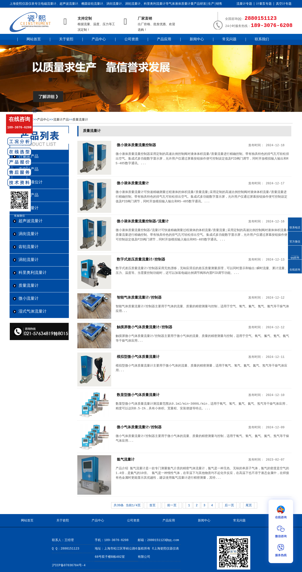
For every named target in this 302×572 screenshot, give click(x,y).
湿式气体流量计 (32, 311)
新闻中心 (197, 39)
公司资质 (131, 39)
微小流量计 (28, 298)
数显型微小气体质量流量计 (138, 395)
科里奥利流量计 (32, 273)
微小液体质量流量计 (133, 183)
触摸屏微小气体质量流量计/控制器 (145, 327)
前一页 (172, 505)
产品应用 (164, 39)
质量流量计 (80, 119)
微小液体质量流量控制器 (136, 145)
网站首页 (34, 39)
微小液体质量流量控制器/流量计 (143, 221)
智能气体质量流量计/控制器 (139, 298)
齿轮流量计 (28, 247)
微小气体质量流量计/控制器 (139, 427)
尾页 (249, 505)
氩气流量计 (126, 460)
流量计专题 (244, 4)
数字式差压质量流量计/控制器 (141, 260)
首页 (152, 505)
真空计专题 (284, 4)
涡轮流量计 (28, 260)
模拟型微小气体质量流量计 (138, 357)
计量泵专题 (264, 4)
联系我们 (262, 39)
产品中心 (99, 39)
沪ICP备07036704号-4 (69, 565)
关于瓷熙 (66, 39)
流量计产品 (61, 119)
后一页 (229, 505)
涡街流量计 (28, 234)
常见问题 (229, 39)
